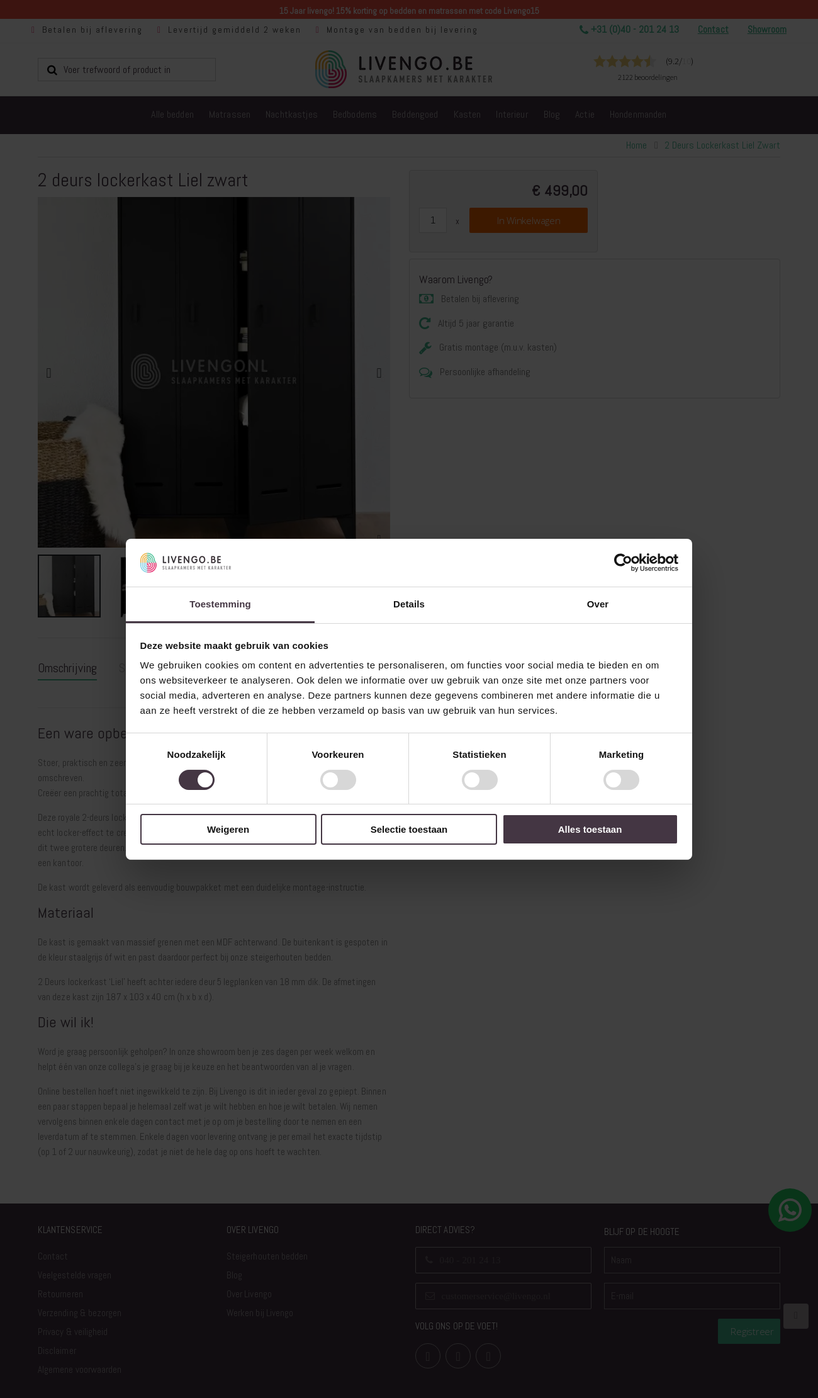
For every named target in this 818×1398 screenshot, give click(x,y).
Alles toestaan (590, 829)
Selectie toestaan (409, 829)
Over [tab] (598, 604)
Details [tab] (409, 604)
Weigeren (228, 829)
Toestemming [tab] (220, 604)
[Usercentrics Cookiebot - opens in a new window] (623, 562)
